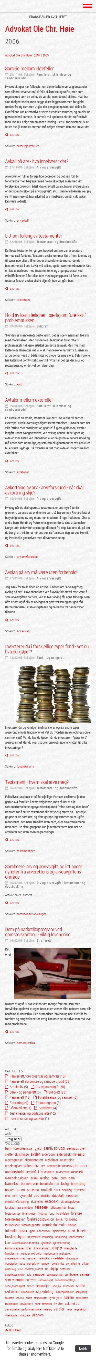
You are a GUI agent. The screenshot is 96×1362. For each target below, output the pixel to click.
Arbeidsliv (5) (19, 1086)
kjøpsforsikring (61, 1243)
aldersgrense (14, 1159)
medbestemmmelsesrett (57, 1253)
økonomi (28, 766)
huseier (82, 1230)
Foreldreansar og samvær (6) (57, 1097)
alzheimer (51, 1160)
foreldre (76, 1213)
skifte (9, 1154)
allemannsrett (34, 1160)
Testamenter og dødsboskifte (57, 242)
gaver (23, 1230)
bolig (65, 1183)
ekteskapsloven (70, 1201)
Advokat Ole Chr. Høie (39, 28)
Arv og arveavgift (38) (50, 1086)
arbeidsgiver (13, 1166)
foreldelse (62, 1213)
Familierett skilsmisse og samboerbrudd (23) (40, 1081)
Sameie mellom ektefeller (29, 68)
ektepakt (52, 1201)
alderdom (48, 1154)
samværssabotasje (65, 1280)
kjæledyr (46, 1243)
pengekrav (33, 1263)
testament (23, 299)
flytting (42, 1213)
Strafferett (44, 940)
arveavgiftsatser (75, 1165)
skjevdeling (45, 1291)
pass (22, 1263)
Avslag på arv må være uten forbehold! (41, 572)
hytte (21, 1236)
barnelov (12, 1183)
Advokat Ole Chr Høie (19, 55)
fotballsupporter (31, 1225)
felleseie (41, 1207)
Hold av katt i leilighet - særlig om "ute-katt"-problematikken (46, 318)
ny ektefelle (57, 1258)
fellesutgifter (58, 1207)
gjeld (38, 1148)
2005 (45, 55)
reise (20, 1269)
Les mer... (15, 134)
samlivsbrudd (54, 1148)
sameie (21, 146)
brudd (21, 1190)
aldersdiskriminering (70, 1154)
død (36, 1195)
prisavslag (10, 1269)
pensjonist (58, 1263)
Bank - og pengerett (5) (25, 1092)
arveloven (62, 1171)
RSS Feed (15, 1330)
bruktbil (46, 1190)
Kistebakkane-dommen (26, 1243)
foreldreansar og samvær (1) (29, 1118)
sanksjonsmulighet (15, 1286)
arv (19, 220)
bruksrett (33, 1190)
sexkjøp (56, 1286)
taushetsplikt (11, 1304)
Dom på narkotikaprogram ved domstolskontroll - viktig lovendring (37, 932)
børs (57, 1190)
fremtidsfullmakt (54, 1224)
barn (8, 1148)
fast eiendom (24, 1207)
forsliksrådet (12, 1225)
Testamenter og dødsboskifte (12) (33, 1113)
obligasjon (72, 1258)
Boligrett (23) (57, 1092)
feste (71, 1207)
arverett (77, 1171)
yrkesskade (25, 1315)
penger (45, 1263)
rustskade (65, 1269)
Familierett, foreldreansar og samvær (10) (38, 1076)
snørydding (81, 1292)
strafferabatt (40, 1298)
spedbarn (9, 1298)
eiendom (72, 1195)
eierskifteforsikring (17, 1201)
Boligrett (42, 326)
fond (20, 766)
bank (54, 1177)
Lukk (83, 1348)
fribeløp (72, 1225)
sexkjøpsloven (76, 1148)
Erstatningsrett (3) (48, 1102)
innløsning (61, 1237)
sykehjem (55, 1297)
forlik (59, 1219)
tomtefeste (47, 1304)
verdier (59, 1309)
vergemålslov (80, 1309)
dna (7, 1195)
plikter (85, 1263)
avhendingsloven (17, 1178)
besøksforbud (49, 1183)
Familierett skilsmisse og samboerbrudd (38, 76)
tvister (58, 1303)
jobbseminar (76, 1237)
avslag (25, 631)
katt (19, 384)
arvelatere (47, 1172)
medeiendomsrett (15, 1258)
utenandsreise (12, 1309)
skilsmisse (22, 1154)
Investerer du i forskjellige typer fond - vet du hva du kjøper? (47, 649)
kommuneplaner (14, 1248)
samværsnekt (45, 1280)
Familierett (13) (20, 1097)
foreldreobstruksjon (40, 1219)
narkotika (29, 1042)
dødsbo (45, 1195)
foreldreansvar (23, 1148)
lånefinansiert (41, 1248)
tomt (37, 1304)
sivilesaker (68, 1286)
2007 (37, 55)
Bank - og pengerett (51, 657)
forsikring (71, 1219)
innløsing (47, 1237)
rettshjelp (51, 1268)
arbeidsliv (31, 1165)
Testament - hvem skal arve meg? (37, 781)
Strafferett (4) (48, 1107)
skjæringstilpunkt (64, 1292)
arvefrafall (32, 1172)
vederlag (48, 1309)
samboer (22, 914)
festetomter (12, 1213)
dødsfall (57, 1195)
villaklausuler (11, 1315)
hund (71, 1230)
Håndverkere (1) (20, 1107)
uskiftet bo (72, 1303)
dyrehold (25, 1195)
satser (30, 1286)
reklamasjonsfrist (34, 1269)
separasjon (43, 1285)
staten (29, 1298)
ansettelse (67, 1160)
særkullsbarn (82, 1298)
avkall (25, 220)
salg (29, 1274)
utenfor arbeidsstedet (31, 1309)
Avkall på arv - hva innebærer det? (36, 161)
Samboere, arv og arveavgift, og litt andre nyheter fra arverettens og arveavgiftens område (43, 871)
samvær (31, 1279)
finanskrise (29, 1213)
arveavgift (39, 914)
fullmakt (11, 1230)
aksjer (35, 1154)
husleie (10, 1236)
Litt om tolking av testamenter (33, 235)
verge (69, 1309)
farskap (9, 1207)
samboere (71, 1274)
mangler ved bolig (30, 1253)
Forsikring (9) (19, 1102)
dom (20, 1042)
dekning (67, 1190)
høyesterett (33, 1237)
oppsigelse (11, 1263)
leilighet (56, 1248)
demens (79, 1189)
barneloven (29, 1183)
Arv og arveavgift (49, 167)
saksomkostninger (15, 1274)
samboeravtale (54, 1274)
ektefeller (33, 146)
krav (28, 1248)
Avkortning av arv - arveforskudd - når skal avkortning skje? (44, 490)
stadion (20, 1298)
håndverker (43, 1231)
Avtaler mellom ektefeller (29, 399)
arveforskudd (30, 556)
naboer (31, 1258)
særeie (68, 1297)
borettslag (78, 1183)
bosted (10, 1190)
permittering (73, 1263)
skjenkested (27, 1292)
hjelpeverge (59, 1231)
